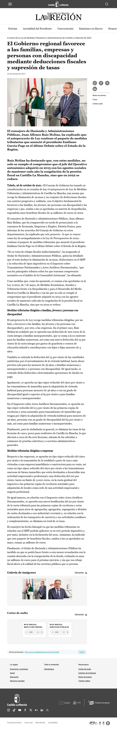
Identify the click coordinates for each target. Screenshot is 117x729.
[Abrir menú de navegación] (10, 4)
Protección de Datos (14, 722)
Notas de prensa (99, 95)
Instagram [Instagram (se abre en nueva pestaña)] (8, 710)
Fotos (95, 99)
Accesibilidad (52, 722)
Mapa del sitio (40, 722)
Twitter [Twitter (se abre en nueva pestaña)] (31, 710)
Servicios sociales (17, 681)
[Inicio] (33, 700)
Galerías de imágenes (87, 673)
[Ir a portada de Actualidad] (58, 17)
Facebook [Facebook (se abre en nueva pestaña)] (25, 710)
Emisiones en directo (91, 28)
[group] (34, 630)
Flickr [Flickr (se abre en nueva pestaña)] (36, 710)
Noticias (12, 28)
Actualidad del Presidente (37, 28)
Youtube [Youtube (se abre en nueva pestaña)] (19, 710)
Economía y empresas (19, 669)
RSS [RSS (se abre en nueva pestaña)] (47, 710)
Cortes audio (98, 104)
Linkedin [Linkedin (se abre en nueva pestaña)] (42, 710)
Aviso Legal (28, 722)
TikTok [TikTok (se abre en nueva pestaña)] (14, 710)
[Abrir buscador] (107, 4)
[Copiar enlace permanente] (82, 652)
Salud (12, 673)
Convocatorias (65, 28)
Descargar (79, 572)
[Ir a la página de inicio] (58, 4)
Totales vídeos (84, 681)
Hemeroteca (49, 669)
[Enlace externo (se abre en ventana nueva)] (99, 723)
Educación (14, 677)
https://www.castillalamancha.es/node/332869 (42, 652)
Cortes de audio (84, 669)
